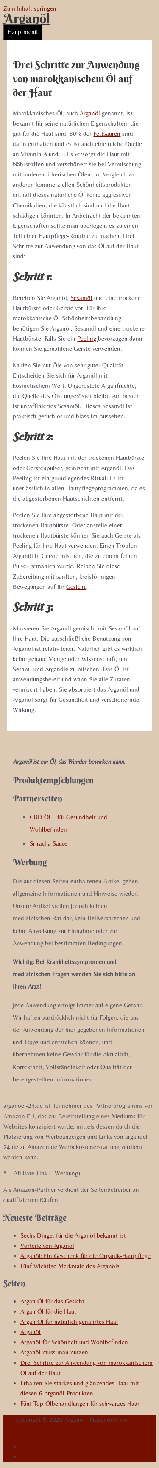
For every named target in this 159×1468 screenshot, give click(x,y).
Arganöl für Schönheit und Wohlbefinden (74, 1341)
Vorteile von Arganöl (47, 1245)
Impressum (88, 1456)
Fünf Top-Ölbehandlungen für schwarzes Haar (79, 1403)
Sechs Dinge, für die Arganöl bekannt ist (73, 1235)
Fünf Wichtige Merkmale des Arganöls (70, 1265)
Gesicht (76, 586)
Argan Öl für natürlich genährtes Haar (69, 1321)
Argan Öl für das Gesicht (52, 1301)
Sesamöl (81, 297)
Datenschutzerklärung (88, 1446)
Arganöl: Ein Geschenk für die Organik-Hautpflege (85, 1255)
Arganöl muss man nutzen (54, 1352)
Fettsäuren (106, 133)
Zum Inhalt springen (29, 8)
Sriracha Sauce (48, 843)
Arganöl (26, 18)
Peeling (87, 338)
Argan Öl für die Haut (48, 1311)
